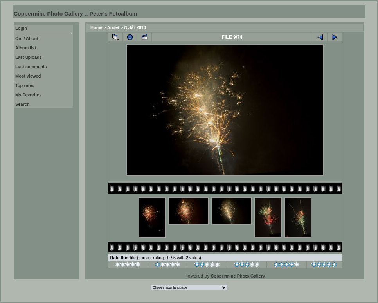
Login (21, 28)
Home (96, 27)
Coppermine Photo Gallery (238, 276)
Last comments (31, 66)
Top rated (24, 85)
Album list (25, 47)
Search (22, 104)
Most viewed (28, 76)
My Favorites (28, 94)
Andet (113, 27)
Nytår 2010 (135, 27)
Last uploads (28, 57)
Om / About (26, 38)
